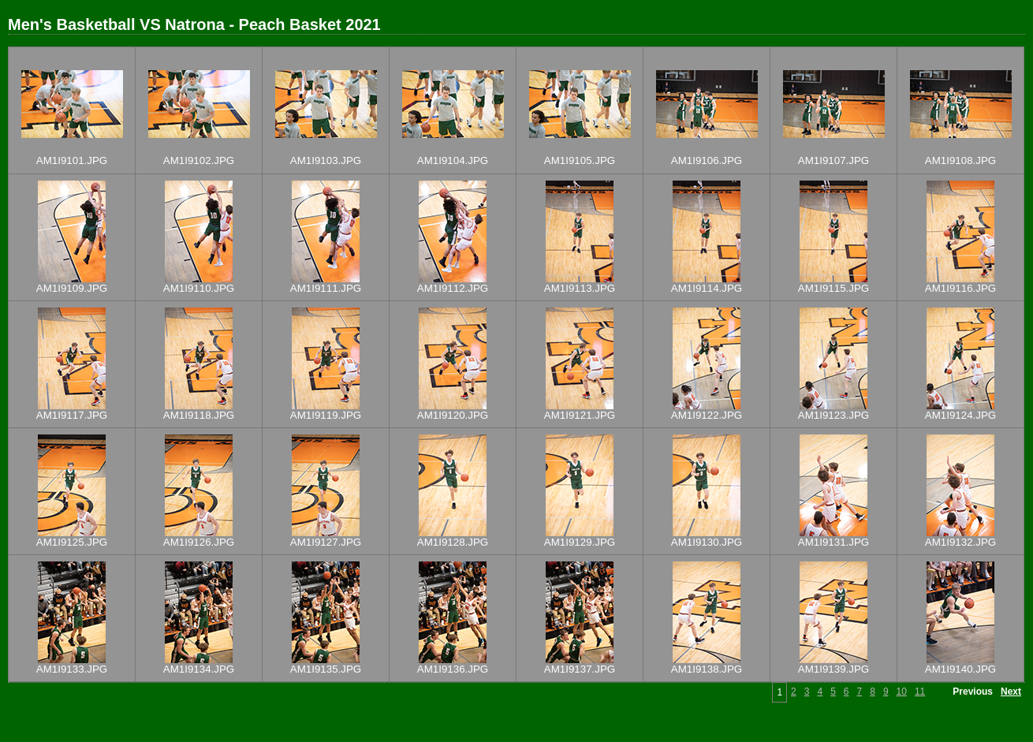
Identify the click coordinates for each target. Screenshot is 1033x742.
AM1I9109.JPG (71, 288)
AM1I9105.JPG (579, 160)
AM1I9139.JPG (833, 669)
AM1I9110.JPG (198, 288)
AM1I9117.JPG (71, 415)
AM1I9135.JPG (325, 669)
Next (1011, 691)
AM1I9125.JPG (71, 542)
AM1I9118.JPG (198, 415)
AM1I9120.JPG (452, 415)
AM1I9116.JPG (960, 288)
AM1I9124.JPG (960, 415)
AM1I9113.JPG (579, 288)
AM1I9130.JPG (706, 542)
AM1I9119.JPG (325, 415)
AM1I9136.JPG (452, 669)
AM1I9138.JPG (706, 669)
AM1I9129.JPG (579, 542)
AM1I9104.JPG (452, 160)
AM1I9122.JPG (706, 415)
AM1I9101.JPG (71, 160)
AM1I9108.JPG (960, 160)
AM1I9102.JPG (198, 160)
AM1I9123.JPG (833, 415)
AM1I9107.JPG (833, 160)
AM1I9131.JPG (833, 542)
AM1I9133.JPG (71, 669)
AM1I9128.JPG (452, 542)
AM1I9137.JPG (579, 669)
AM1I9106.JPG (706, 160)
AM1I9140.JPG (960, 669)
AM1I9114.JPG (706, 288)
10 (902, 691)
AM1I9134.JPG (198, 669)
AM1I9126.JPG (198, 542)
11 (920, 691)
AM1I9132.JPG (960, 542)
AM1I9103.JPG (325, 160)
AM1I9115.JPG (833, 288)
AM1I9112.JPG (452, 288)
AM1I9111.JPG (325, 288)
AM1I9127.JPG (325, 542)
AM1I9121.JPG (579, 415)
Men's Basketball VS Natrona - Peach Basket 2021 (194, 24)
